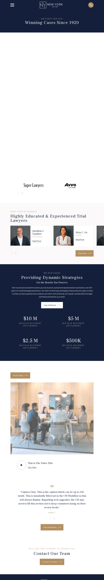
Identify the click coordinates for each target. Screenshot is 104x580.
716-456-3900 (52, 531)
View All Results (52, 172)
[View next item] (22, 60)
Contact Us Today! (52, 428)
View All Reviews (52, 394)
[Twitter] (49, 467)
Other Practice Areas (52, 490)
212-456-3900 (52, 516)
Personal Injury (52, 485)
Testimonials (52, 494)
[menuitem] (13, 571)
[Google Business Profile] (60, 467)
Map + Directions (52, 519)
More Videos (20, 242)
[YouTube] (55, 467)
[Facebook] (44, 467)
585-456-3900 (52, 546)
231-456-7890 (52, 460)
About (52, 481)
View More (84, 120)
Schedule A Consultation (52, 499)
